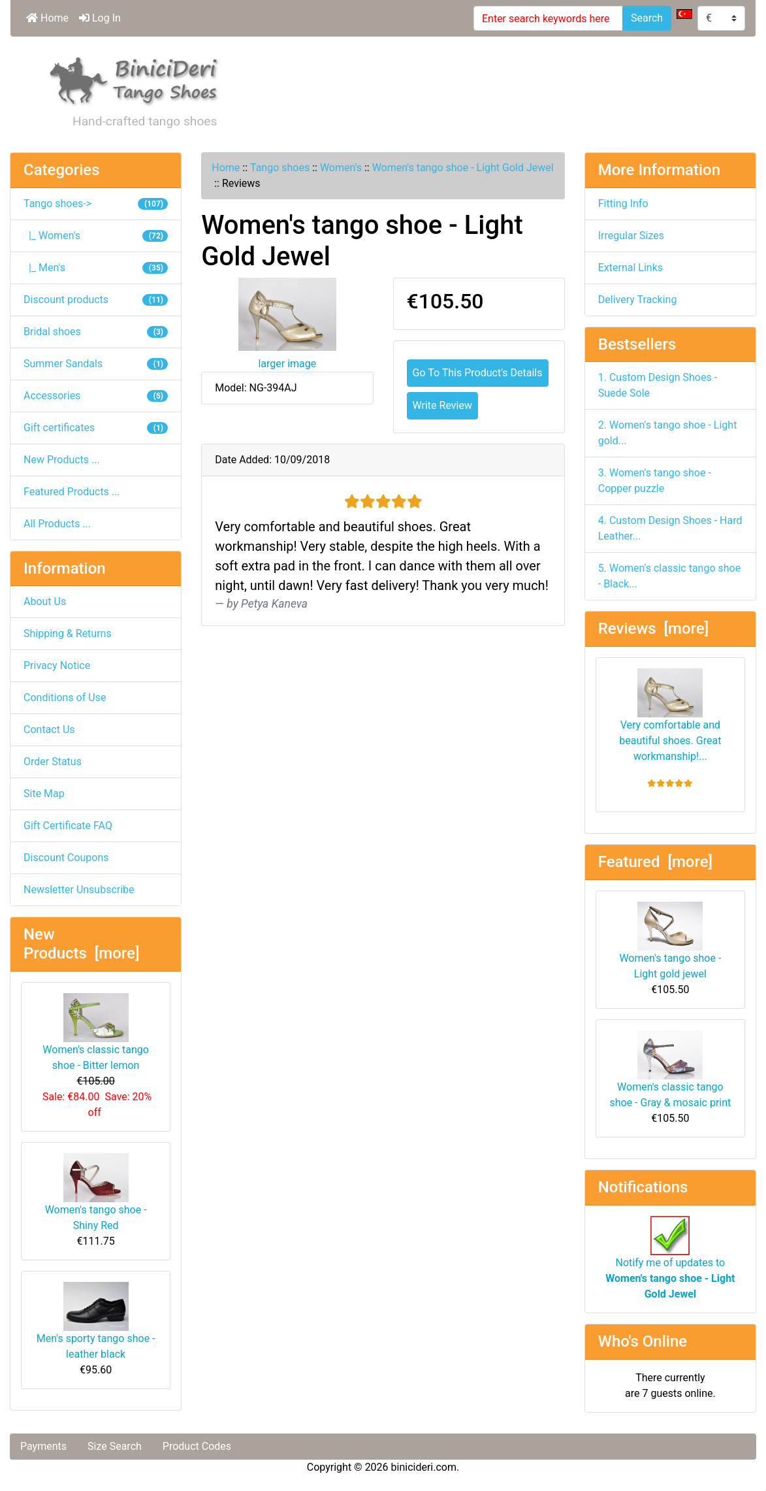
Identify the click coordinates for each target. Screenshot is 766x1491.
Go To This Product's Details (478, 373)
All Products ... (57, 523)
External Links (630, 267)
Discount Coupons (66, 857)
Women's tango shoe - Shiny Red (96, 1192)
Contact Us (49, 729)
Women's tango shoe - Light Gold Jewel (463, 167)
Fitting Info (623, 203)
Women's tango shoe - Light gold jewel (670, 941)
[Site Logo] (134, 79)
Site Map (44, 793)
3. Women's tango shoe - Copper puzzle (654, 481)
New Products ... (62, 459)
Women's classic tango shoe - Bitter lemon (95, 1032)
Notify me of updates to (670, 1264)
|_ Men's (96, 267)
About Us (45, 601)
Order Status (53, 761)
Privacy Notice (57, 665)
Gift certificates (96, 427)
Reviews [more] (653, 628)
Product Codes (197, 1446)
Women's (341, 167)
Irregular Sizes (631, 235)
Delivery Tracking (637, 299)
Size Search (115, 1446)
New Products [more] (81, 943)
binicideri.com (423, 1467)
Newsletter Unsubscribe (79, 889)
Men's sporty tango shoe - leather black (96, 1321)
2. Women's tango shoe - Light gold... (667, 433)
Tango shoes (280, 167)
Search (647, 18)
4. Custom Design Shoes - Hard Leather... (670, 528)
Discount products (96, 299)
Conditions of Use (65, 697)
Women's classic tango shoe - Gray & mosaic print (670, 1069)
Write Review (442, 405)
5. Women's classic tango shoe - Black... (669, 576)
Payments (43, 1446)
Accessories (96, 395)
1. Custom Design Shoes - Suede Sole (657, 385)
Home (47, 18)
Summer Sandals (96, 363)
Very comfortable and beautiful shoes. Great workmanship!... (670, 715)
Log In (100, 18)
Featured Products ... (72, 491)
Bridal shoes (96, 331)
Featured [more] (655, 862)
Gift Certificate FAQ (68, 825)
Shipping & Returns (68, 633)
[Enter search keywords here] (548, 18)
